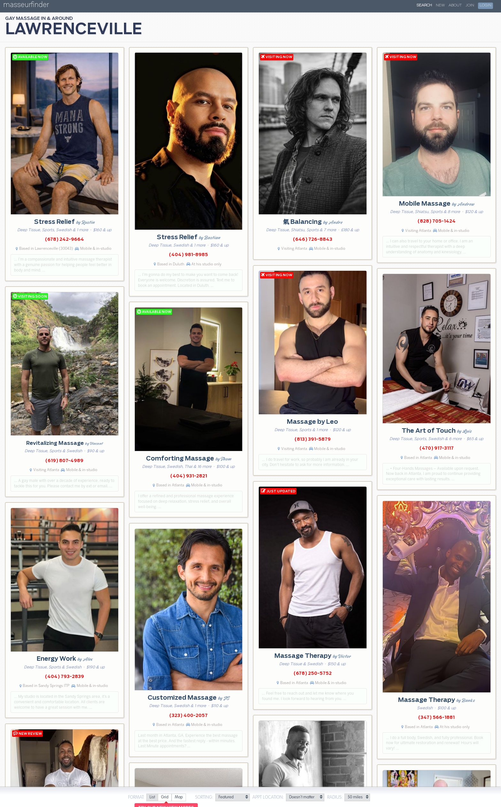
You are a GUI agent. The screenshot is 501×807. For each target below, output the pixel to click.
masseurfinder (26, 6)
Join (470, 5)
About (455, 5)
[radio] (152, 798)
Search (424, 5)
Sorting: (204, 797)
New (440, 5)
